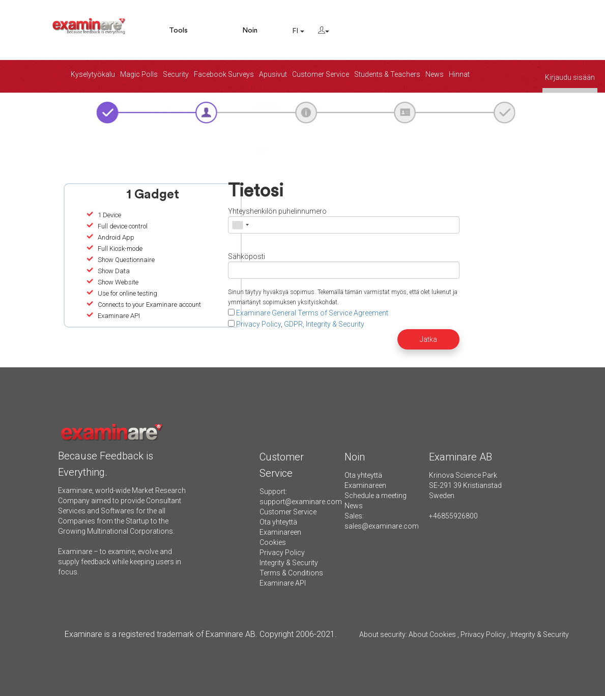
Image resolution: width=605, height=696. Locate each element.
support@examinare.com (301, 502)
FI (298, 31)
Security (176, 74)
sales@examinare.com (381, 526)
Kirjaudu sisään (570, 77)
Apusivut (273, 74)
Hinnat (459, 74)
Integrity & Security (289, 563)
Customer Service (320, 74)
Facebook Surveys (224, 74)
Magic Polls (139, 74)
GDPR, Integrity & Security (324, 324)
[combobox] (240, 225)
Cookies (273, 542)
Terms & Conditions (291, 573)
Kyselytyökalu (93, 74)
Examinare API (283, 583)
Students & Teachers (387, 74)
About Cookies (432, 634)
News (434, 74)
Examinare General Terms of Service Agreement (312, 313)
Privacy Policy (258, 324)
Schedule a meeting (375, 495)
